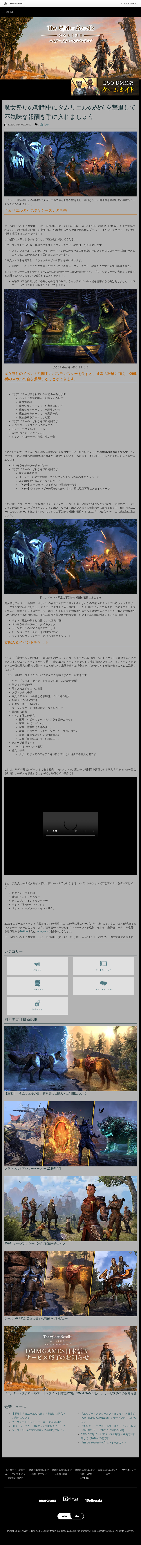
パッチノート (37, 985)
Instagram (42, 931)
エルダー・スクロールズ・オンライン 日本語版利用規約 (15, 1473)
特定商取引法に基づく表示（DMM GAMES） (85, 1473)
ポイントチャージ (131, 3)
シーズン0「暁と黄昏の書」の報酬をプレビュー (39, 1430)
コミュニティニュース (103, 985)
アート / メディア (103, 965)
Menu (8, 12)
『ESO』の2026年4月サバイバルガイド (104, 1442)
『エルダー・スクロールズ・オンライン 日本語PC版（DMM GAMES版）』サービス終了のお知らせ (108, 1417)
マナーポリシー (128, 1469)
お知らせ (43, 124)
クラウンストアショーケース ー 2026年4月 (37, 1421)
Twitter (24, 931)
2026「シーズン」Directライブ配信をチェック (38, 1426)
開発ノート (37, 1004)
